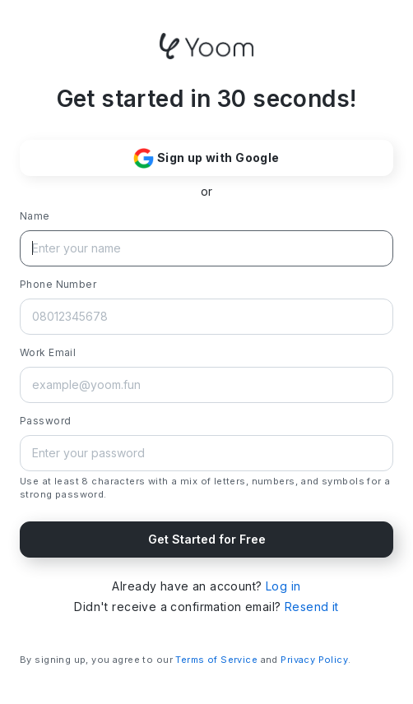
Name (35, 216)
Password (45, 421)
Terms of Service (216, 659)
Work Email (48, 352)
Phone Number (58, 284)
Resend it (312, 607)
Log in (283, 586)
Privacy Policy (314, 659)
